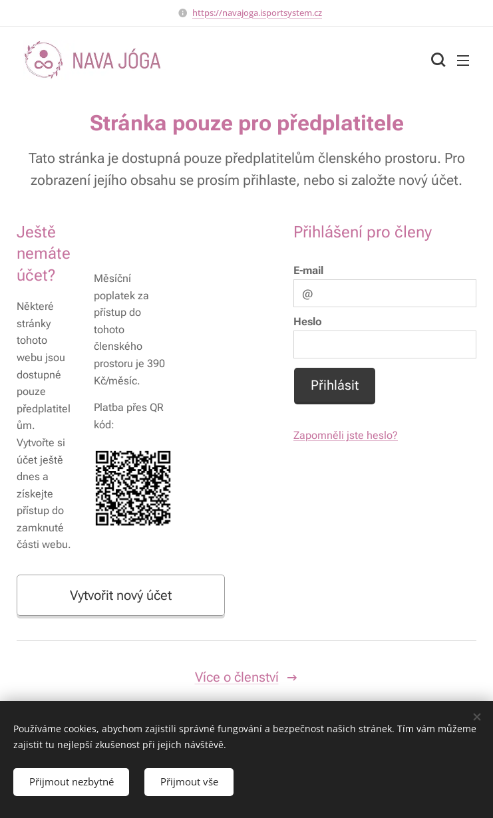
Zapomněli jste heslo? (345, 436)
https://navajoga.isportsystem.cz (257, 13)
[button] (436, 59)
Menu (463, 60)
